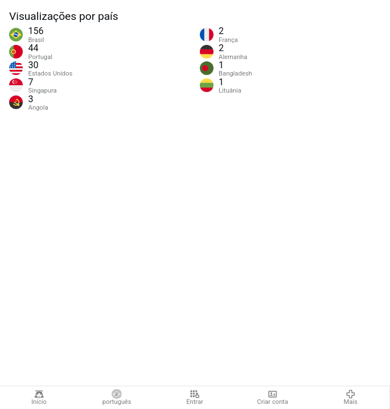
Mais (350, 397)
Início (39, 397)
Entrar (194, 397)
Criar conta (272, 397)
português (117, 397)
